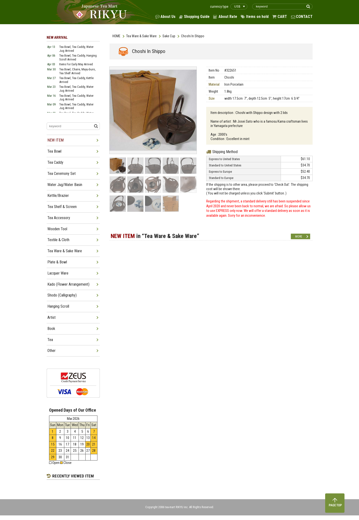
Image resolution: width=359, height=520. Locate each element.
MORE (298, 236)
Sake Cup (168, 36)
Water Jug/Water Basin (64, 184)
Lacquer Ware (57, 273)
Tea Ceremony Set (61, 173)
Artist (51, 317)
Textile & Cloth (58, 240)
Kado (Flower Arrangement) (68, 284)
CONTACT (304, 16)
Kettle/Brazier (58, 195)
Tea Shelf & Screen (62, 206)
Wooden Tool (57, 229)
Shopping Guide (197, 16)
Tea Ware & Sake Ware (141, 36)
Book (51, 328)
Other (51, 350)
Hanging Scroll (58, 306)
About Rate (228, 16)
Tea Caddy (55, 162)
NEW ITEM (55, 140)
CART (282, 16)
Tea (50, 339)
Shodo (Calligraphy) (62, 295)
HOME (116, 36)
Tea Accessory (58, 217)
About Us (168, 16)
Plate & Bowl (57, 262)
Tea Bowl (54, 151)
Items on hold (257, 16)
